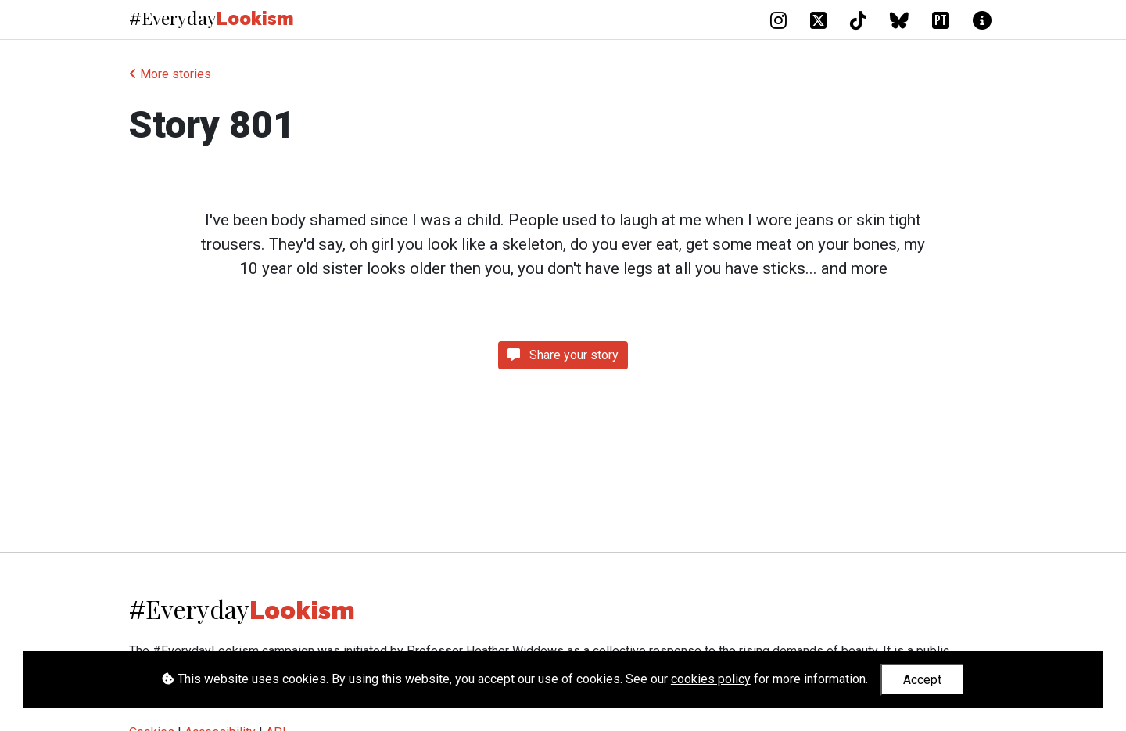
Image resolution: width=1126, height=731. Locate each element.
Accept (922, 679)
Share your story (563, 354)
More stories (170, 74)
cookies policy (711, 679)
